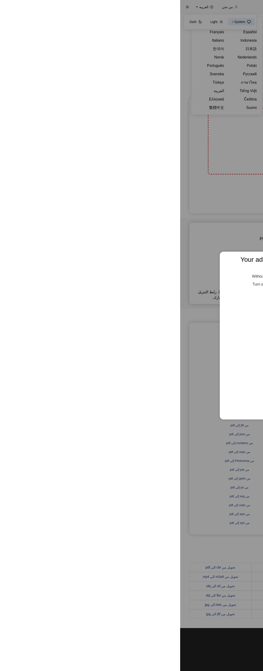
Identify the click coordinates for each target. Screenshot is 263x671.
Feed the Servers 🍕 (131, 298)
